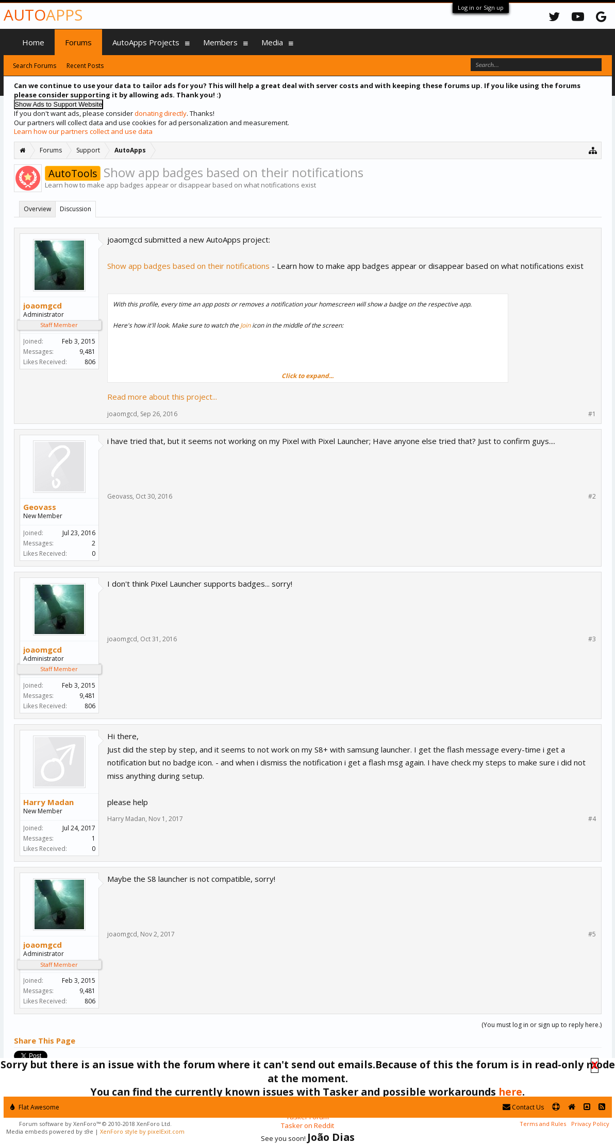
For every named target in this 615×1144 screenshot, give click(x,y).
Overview (37, 208)
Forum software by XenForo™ (95, 1124)
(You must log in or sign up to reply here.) (541, 1024)
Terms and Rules (543, 1124)
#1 (592, 414)
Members (220, 42)
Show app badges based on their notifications (188, 266)
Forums (78, 42)
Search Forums (34, 65)
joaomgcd (42, 305)
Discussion (75, 208)
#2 (592, 496)
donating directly (161, 113)
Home (33, 42)
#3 (592, 639)
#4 (592, 819)
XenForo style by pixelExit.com (142, 1131)
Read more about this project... (162, 396)
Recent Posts (85, 65)
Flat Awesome (34, 1107)
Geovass (39, 507)
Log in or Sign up (481, 7)
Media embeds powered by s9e (49, 1131)
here (510, 1092)
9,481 (87, 351)
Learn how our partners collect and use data (83, 131)
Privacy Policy (590, 1124)
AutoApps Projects (145, 42)
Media (272, 42)
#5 (592, 934)
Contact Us (523, 1107)
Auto (43, 14)
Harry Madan (48, 802)
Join (245, 325)
